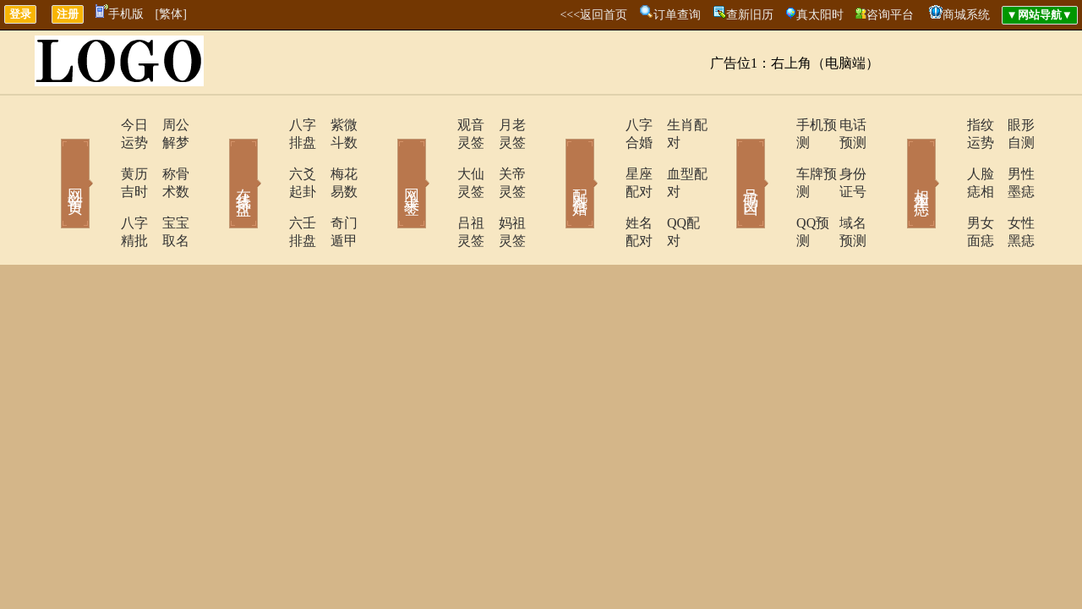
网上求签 (388, 159)
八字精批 (99, 187)
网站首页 (50, 159)
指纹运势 (944, 125)
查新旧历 (749, 14)
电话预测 (841, 125)
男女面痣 (944, 187)
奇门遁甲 (334, 187)
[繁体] (171, 14)
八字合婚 (606, 125)
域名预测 (841, 187)
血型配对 (672, 156)
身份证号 (841, 156)
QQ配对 (668, 187)
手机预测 (775, 125)
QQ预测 (771, 187)
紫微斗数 (334, 125)
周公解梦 (165, 125)
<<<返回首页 (593, 14)
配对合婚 (557, 159)
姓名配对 (606, 187)
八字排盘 (268, 125)
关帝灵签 (503, 156)
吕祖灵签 (437, 187)
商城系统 (966, 14)
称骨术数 (165, 156)
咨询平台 (890, 14)
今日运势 (99, 125)
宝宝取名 (165, 187)
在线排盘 (219, 159)
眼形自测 (1010, 125)
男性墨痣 (1010, 156)
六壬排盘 (268, 187)
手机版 (120, 14)
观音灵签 (437, 125)
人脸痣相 (944, 156)
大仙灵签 (437, 156)
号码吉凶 (727, 159)
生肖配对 (672, 125)
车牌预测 (775, 156)
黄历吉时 (99, 156)
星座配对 (606, 156)
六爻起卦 (268, 156)
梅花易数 (334, 156)
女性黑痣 (1010, 187)
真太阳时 (820, 14)
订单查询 (677, 14)
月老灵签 (503, 125)
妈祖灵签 (503, 187)
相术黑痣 (896, 159)
